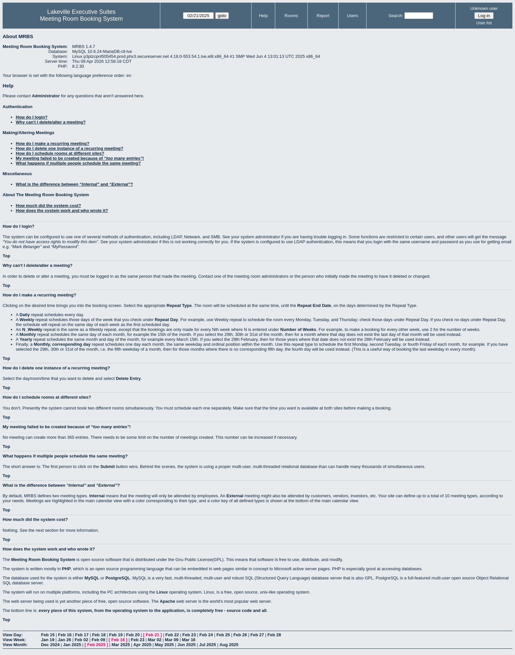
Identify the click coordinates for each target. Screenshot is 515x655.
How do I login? (32, 117)
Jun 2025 (186, 644)
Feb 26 (240, 634)
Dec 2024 (50, 644)
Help (263, 15)
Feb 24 (206, 634)
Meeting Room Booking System (81, 18)
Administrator (46, 95)
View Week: (14, 639)
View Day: (13, 634)
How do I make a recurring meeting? (52, 143)
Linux (162, 592)
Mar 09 (171, 639)
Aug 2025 (228, 644)
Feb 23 (189, 634)
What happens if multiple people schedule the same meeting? (78, 163)
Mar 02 (154, 639)
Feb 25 (223, 634)
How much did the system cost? (48, 205)
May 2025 (164, 644)
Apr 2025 (142, 644)
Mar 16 (188, 639)
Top (6, 255)
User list (484, 22)
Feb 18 (98, 634)
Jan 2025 (72, 644)
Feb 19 (116, 634)
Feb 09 (98, 639)
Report (323, 15)
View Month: (15, 644)
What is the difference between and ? (74, 184)
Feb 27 (257, 634)
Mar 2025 (121, 644)
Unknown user (484, 8)
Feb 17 (82, 634)
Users (352, 15)
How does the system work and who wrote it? (62, 210)
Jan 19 (47, 639)
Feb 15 (48, 634)
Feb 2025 (96, 644)
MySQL (91, 577)
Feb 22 (172, 634)
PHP (66, 568)
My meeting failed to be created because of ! (80, 158)
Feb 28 (274, 634)
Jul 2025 (207, 644)
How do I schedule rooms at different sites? (60, 153)
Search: (396, 15)
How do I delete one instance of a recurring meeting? (69, 148)
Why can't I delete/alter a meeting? (51, 122)
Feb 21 (152, 634)
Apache (167, 601)
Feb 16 (65, 634)
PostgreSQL (117, 577)
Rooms (291, 15)
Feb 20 (133, 634)
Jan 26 (64, 639)
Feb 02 (81, 639)
